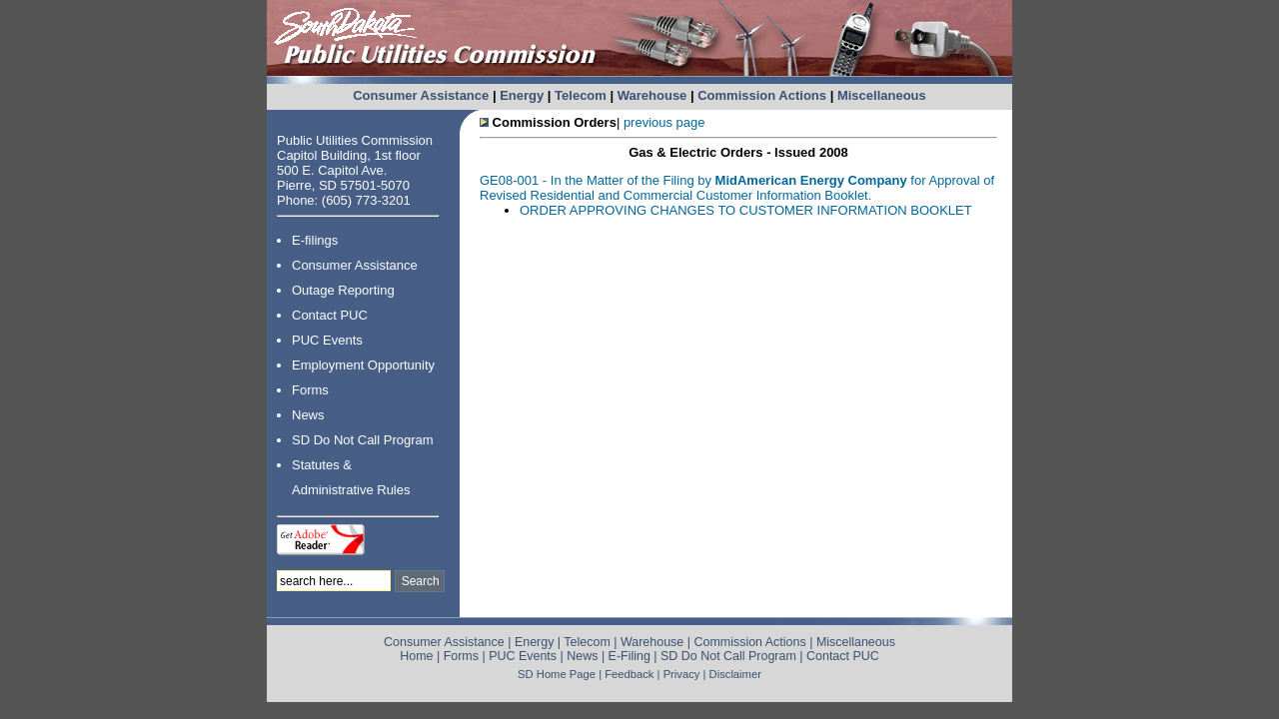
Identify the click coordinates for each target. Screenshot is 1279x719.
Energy (522, 95)
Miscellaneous (881, 95)
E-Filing (629, 656)
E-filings (315, 240)
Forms (310, 389)
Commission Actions (761, 95)
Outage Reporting (343, 290)
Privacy (681, 674)
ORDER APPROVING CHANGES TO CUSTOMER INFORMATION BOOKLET (746, 210)
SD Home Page (557, 674)
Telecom (581, 95)
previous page (664, 122)
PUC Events (327, 340)
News (308, 414)
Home (416, 656)
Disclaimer (735, 674)
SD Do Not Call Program (363, 439)
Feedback (629, 674)
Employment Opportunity (363, 365)
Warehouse (652, 95)
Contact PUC (330, 315)
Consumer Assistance (421, 95)
